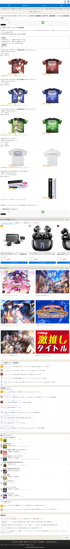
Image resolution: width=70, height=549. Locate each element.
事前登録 (31, 11)
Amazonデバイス (27, 222)
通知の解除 (41, 541)
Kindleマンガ (18, 222)
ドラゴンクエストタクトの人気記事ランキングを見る (10, 431)
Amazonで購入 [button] (14, 262)
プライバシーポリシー (33, 541)
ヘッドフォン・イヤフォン (7, 222)
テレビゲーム (36, 222)
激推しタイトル (37, 11)
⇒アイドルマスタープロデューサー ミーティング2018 (13, 34)
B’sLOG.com (54, 541)
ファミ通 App (5, 2)
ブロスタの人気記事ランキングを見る (7, 426)
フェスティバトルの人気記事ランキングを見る (9, 405)
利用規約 (21, 541)
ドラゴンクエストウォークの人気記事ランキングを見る (11, 400)
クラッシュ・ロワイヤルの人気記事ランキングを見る (10, 410)
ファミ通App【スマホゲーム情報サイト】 (9, 8)
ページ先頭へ (66, 537)
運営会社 (26, 541)
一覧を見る (66, 219)
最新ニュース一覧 (22, 8)
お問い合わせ (15, 541)
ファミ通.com (47, 541)
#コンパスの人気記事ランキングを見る (8, 395)
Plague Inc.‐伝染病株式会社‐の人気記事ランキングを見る (10, 415)
